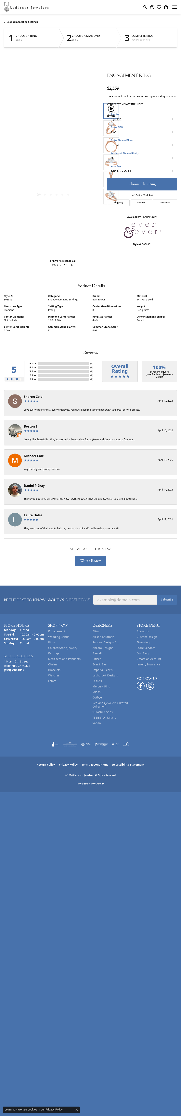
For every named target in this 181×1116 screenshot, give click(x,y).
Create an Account (149, 659)
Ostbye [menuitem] (97, 697)
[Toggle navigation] (174, 7)
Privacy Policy (68, 764)
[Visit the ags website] (70, 744)
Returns (141, 202)
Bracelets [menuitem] (54, 670)
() (91, 363)
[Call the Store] (14, 670)
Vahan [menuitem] (97, 723)
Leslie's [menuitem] (97, 681)
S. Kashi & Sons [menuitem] (103, 712)
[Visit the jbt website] (115, 744)
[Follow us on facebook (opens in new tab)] (141, 686)
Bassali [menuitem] (97, 653)
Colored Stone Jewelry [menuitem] (62, 648)
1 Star (33, 379)
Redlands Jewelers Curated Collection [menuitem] (110, 704)
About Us (143, 631)
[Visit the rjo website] (126, 744)
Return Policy (46, 764)
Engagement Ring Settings (22, 22)
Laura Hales (33, 515)
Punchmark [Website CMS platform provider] (97, 783)
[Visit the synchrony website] (101, 744)
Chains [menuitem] (52, 664)
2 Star (33, 375)
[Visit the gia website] (86, 744)
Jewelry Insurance (148, 664)
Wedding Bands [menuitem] (58, 637)
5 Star (33, 363)
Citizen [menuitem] (97, 659)
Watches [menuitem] (53, 675)
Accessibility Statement (128, 764)
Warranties (165, 202)
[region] (53, 153)
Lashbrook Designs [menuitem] (105, 675)
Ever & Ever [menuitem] (100, 664)
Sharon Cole (33, 396)
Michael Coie (34, 456)
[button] (145, 7)
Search (19, 39)
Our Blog (143, 653)
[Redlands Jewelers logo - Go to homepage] (26, 7)
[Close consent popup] (76, 1110)
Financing (143, 642)
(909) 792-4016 (62, 265)
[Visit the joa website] (55, 744)
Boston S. (31, 426)
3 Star (33, 371)
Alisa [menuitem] (96, 631)
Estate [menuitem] (52, 681)
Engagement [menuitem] (56, 631)
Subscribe (167, 599)
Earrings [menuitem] (53, 653)
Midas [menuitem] (97, 692)
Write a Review (90, 561)
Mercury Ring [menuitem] (101, 686)
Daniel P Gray (34, 485)
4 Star (33, 367)
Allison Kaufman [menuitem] (103, 637)
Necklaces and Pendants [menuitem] (64, 659)
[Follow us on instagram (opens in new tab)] (150, 686)
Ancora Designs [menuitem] (103, 648)
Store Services (146, 648)
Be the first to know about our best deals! (47, 600)
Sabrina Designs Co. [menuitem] (106, 642)
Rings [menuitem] (52, 642)
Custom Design (147, 637)
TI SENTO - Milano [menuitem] (104, 717)
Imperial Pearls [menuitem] (103, 670)
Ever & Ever (99, 299)
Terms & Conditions (95, 764)
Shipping (118, 202)
